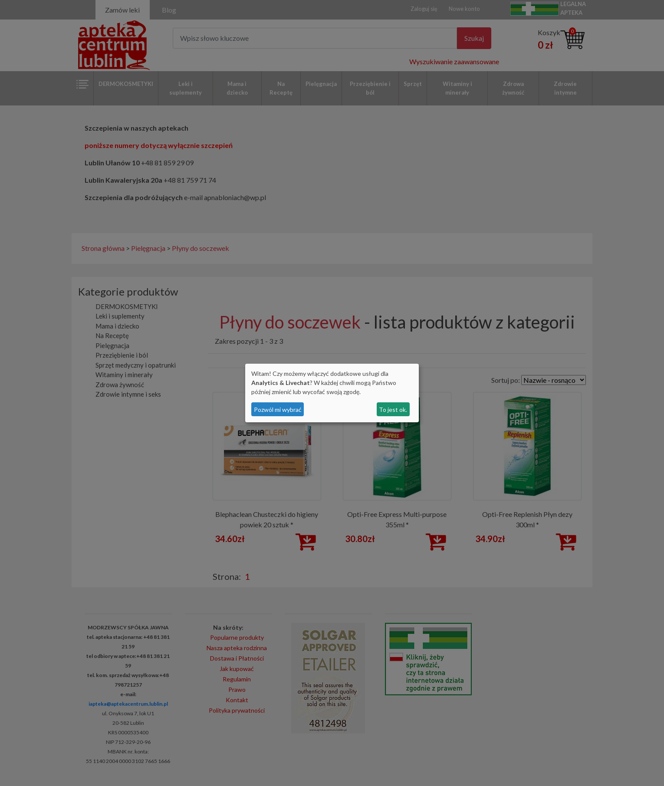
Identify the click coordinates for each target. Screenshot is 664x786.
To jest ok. (393, 409)
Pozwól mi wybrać (278, 409)
